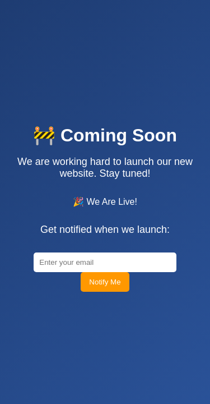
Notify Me (104, 335)
